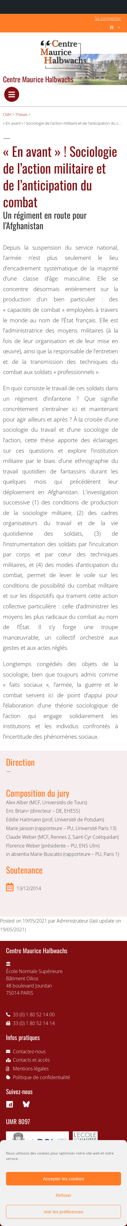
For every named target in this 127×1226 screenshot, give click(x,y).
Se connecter (108, 18)
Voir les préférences (64, 1211)
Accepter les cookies (63, 1178)
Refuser (64, 1195)
